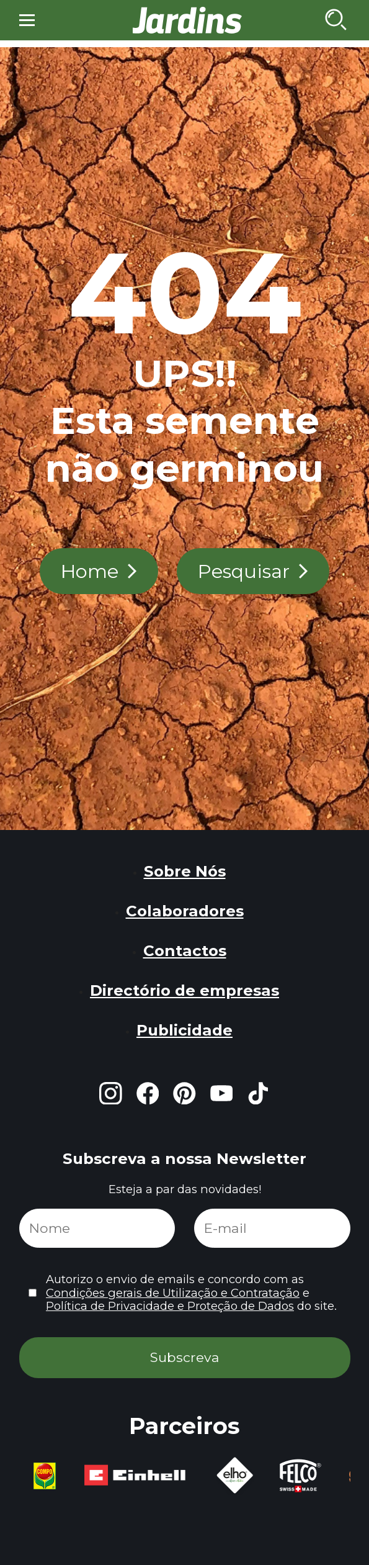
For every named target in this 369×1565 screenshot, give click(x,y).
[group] (53, 1476)
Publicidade (184, 1030)
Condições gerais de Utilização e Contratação (173, 1293)
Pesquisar (244, 571)
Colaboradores (185, 910)
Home (89, 571)
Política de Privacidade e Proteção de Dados (170, 1306)
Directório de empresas (184, 990)
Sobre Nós (185, 871)
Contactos (184, 950)
